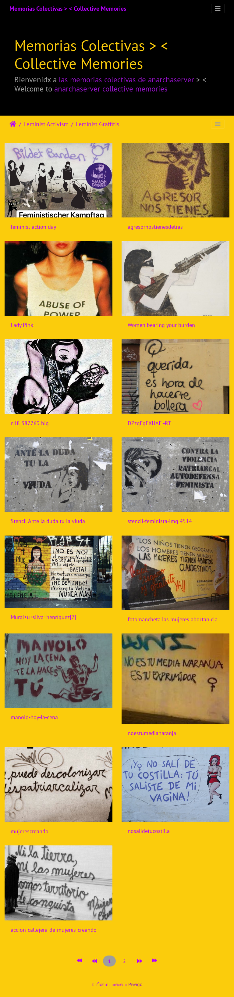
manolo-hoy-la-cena (34, 717)
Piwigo (135, 984)
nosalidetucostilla (149, 831)
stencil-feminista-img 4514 (160, 521)
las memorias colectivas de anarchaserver (126, 79)
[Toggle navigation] (218, 8)
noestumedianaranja (152, 733)
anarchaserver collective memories (111, 89)
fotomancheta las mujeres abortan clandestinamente (175, 619)
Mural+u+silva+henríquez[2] (43, 617)
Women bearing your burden (161, 325)
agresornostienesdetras (155, 227)
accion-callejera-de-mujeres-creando (54, 930)
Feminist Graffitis (97, 124)
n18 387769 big (30, 423)
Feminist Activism (46, 124)
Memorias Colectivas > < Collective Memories (67, 9)
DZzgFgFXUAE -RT (149, 423)
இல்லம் (12, 124)
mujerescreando (29, 831)
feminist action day (33, 227)
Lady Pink (22, 325)
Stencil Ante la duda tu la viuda (48, 521)
